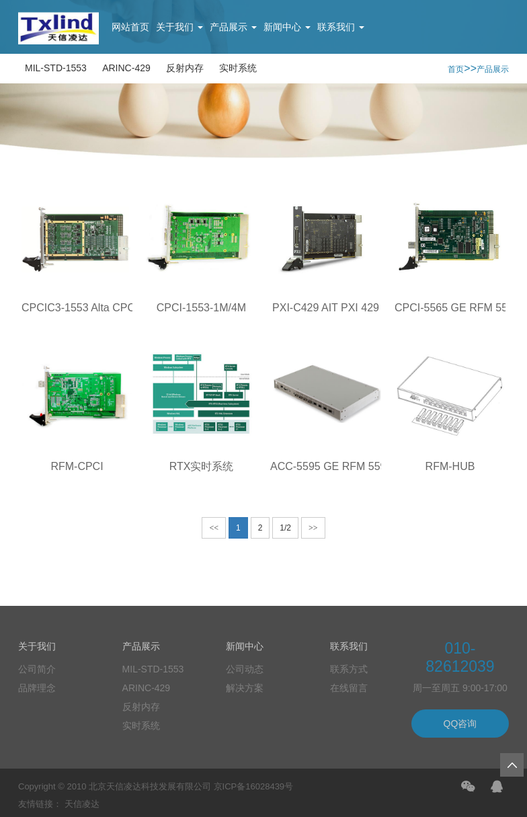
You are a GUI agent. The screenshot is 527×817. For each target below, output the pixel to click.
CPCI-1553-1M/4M (201, 307)
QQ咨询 (460, 723)
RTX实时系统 (201, 466)
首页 (456, 69)
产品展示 (233, 27)
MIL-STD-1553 (56, 68)
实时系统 (238, 68)
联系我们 (340, 27)
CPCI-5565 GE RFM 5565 (457, 307)
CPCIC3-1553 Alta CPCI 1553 (93, 307)
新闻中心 (287, 27)
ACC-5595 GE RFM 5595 (331, 466)
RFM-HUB (450, 466)
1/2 (285, 528)
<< (213, 528)
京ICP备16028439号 (254, 786)
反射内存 (185, 68)
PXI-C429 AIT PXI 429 (325, 307)
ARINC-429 (126, 68)
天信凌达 (82, 804)
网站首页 (130, 27)
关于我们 (179, 27)
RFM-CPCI (76, 466)
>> (313, 528)
